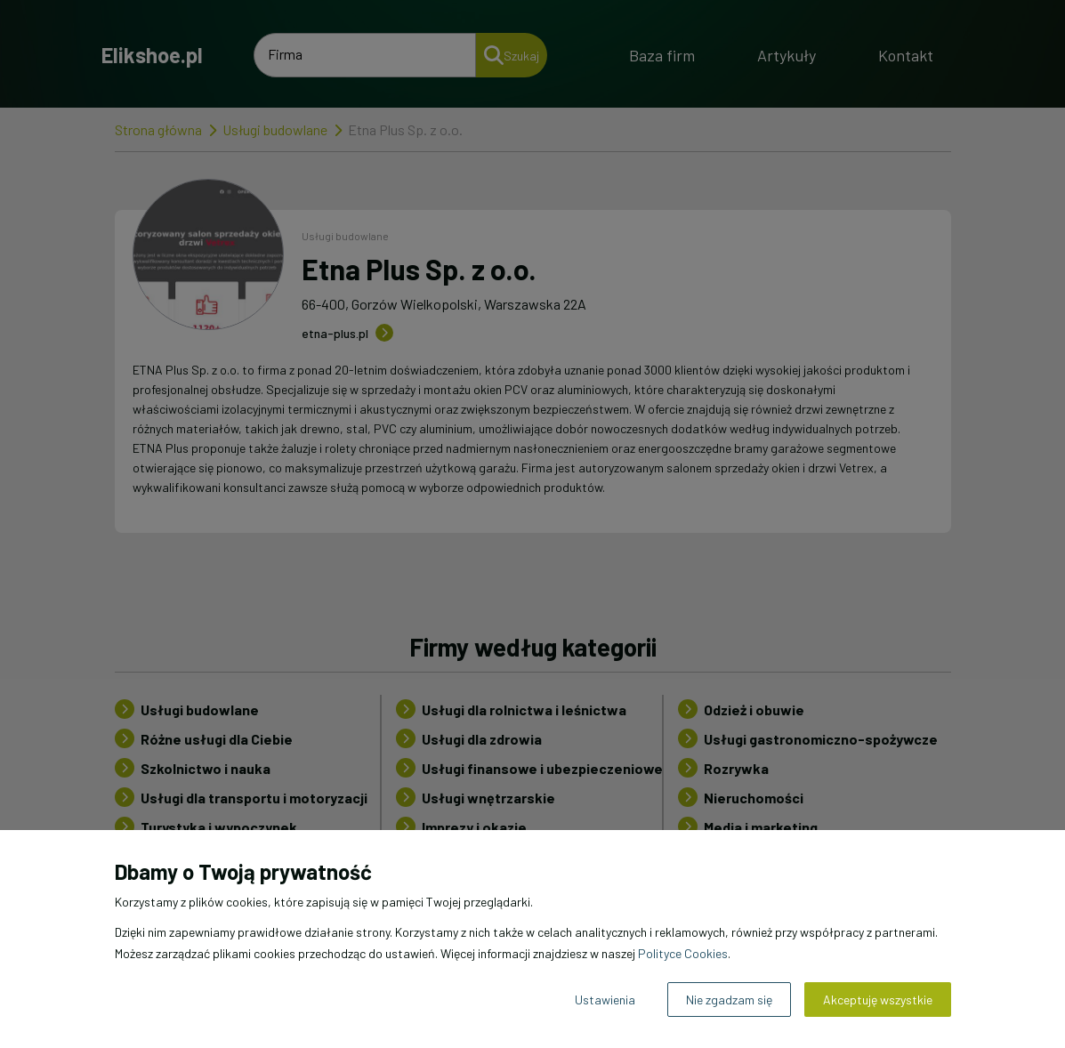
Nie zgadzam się (729, 999)
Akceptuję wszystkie (877, 999)
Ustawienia (605, 999)
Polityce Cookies (683, 953)
